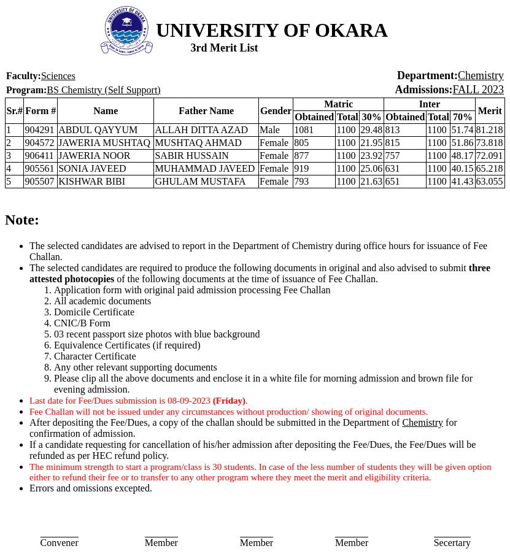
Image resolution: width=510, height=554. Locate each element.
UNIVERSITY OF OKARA (272, 30)
